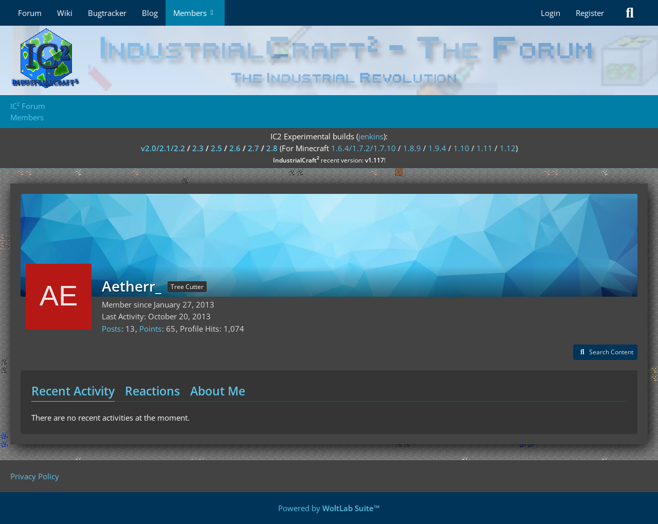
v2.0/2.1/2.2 (163, 148)
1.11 (484, 148)
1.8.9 (412, 148)
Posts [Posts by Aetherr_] (111, 328)
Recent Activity (73, 391)
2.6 (235, 148)
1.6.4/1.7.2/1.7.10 (363, 148)
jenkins (370, 136)
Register (590, 13)
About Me (217, 391)
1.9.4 (437, 148)
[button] (605, 352)
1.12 (508, 148)
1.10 (461, 148)
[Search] (630, 13)
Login (550, 13)
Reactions (152, 391)
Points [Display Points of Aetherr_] (150, 328)
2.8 (272, 148)
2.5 (216, 148)
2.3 (198, 148)
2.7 (253, 148)
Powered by (329, 508)
